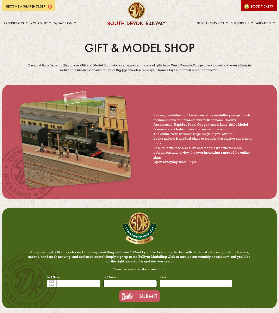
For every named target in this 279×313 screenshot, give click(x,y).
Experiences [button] (14, 23)
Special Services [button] (211, 23)
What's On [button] (63, 23)
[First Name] (73, 283)
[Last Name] (130, 283)
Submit (148, 296)
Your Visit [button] (39, 23)
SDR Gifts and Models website (205, 148)
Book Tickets (262, 6)
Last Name (109, 277)
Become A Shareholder (26, 6)
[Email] (196, 283)
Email (163, 277)
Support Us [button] (240, 23)
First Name (53, 277)
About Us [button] (264, 23)
